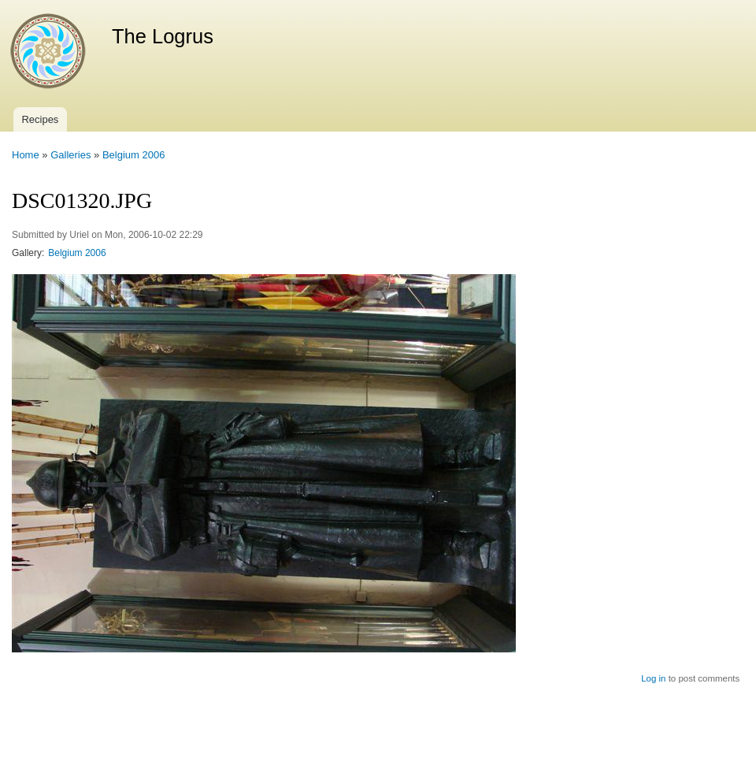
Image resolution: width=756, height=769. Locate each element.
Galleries (70, 155)
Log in (653, 678)
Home (25, 155)
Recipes (39, 119)
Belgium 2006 (133, 155)
